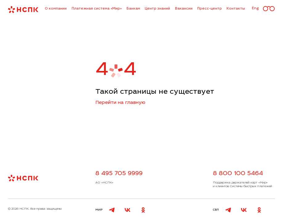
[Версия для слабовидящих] (269, 9)
